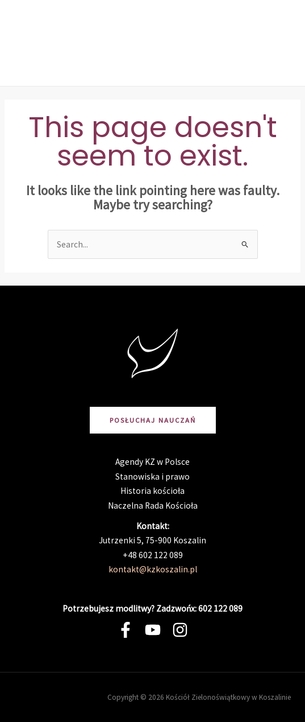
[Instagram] (180, 630)
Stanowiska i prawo (152, 476)
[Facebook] (125, 630)
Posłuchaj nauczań (153, 419)
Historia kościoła (152, 490)
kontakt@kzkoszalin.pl (152, 569)
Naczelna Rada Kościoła (153, 505)
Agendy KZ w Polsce (152, 461)
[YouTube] (153, 630)
